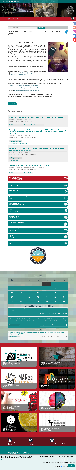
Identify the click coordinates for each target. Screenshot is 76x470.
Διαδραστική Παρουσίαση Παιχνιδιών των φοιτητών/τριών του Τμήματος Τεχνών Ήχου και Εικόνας (37, 117)
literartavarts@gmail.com (18, 74)
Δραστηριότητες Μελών (39, 124)
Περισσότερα (4, 460)
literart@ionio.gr (27, 73)
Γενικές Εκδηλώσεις (22, 124)
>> (64, 276)
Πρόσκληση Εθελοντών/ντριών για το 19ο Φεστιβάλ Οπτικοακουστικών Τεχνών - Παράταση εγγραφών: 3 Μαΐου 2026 (38, 310)
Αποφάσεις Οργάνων (23, 143)
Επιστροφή (12, 103)
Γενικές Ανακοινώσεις (13, 124)
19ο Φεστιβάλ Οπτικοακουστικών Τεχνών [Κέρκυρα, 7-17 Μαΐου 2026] (29, 165)
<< (12, 276)
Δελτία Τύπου (29, 172)
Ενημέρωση (15, 18)
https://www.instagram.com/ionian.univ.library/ (27, 88)
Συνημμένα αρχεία (16, 141)
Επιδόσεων (65, 466)
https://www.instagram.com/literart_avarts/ (26, 90)
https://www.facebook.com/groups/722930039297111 (25, 85)
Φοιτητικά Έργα (30, 124)
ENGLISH (54, 1)
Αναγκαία (58, 466)
